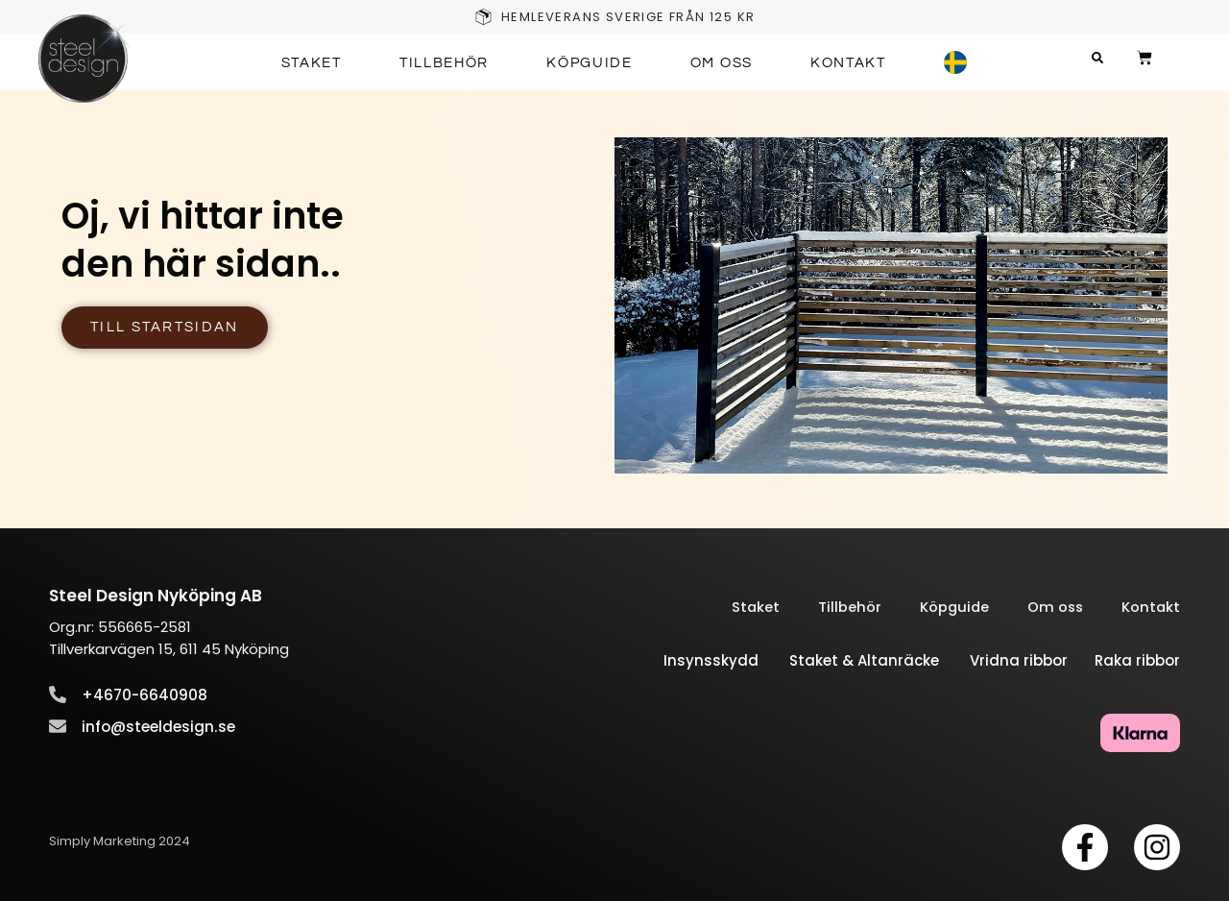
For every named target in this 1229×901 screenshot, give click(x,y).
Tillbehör (444, 63)
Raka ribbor (1135, 661)
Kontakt (848, 63)
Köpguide (589, 63)
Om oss (721, 63)
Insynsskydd (711, 661)
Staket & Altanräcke (879, 661)
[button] (1108, 58)
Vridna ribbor (1030, 661)
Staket (311, 63)
